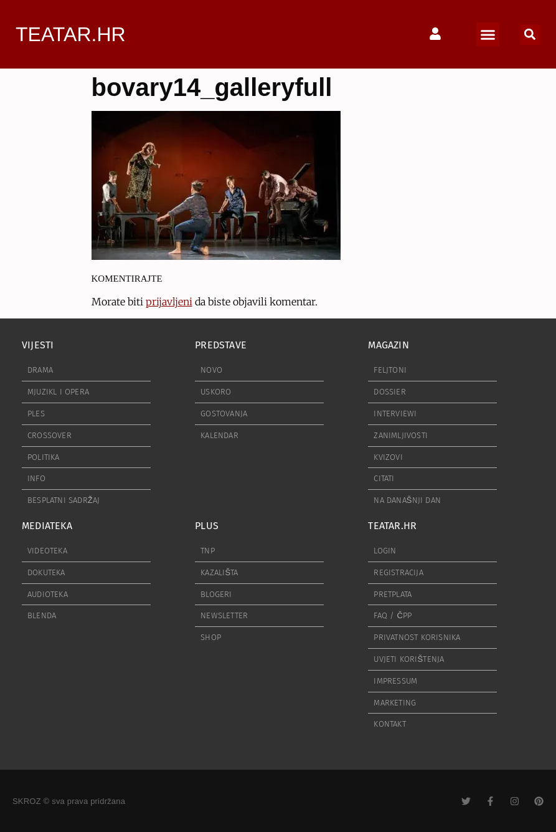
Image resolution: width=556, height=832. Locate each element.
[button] (488, 34)
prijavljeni (169, 301)
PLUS (207, 526)
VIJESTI (38, 345)
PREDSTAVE (221, 345)
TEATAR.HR (71, 34)
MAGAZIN (388, 345)
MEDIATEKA (47, 526)
